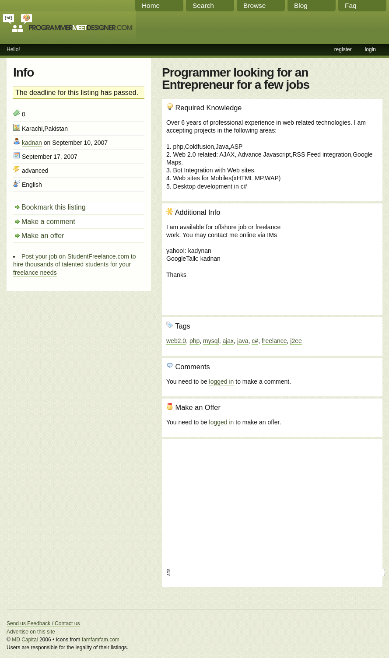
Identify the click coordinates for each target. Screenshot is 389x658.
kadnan (32, 142)
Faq (351, 5)
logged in (221, 381)
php (194, 340)
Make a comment (48, 221)
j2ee (295, 340)
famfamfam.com (100, 640)
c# (255, 340)
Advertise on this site (31, 632)
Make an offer (42, 235)
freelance (274, 340)
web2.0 (176, 340)
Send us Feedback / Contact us (43, 623)
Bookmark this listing (53, 207)
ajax (228, 340)
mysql (211, 340)
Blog (301, 5)
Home (151, 5)
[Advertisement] (331, 255)
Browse (254, 5)
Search (203, 5)
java (243, 340)
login (370, 49)
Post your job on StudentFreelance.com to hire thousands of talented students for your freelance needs (74, 264)
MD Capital (25, 640)
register (343, 49)
